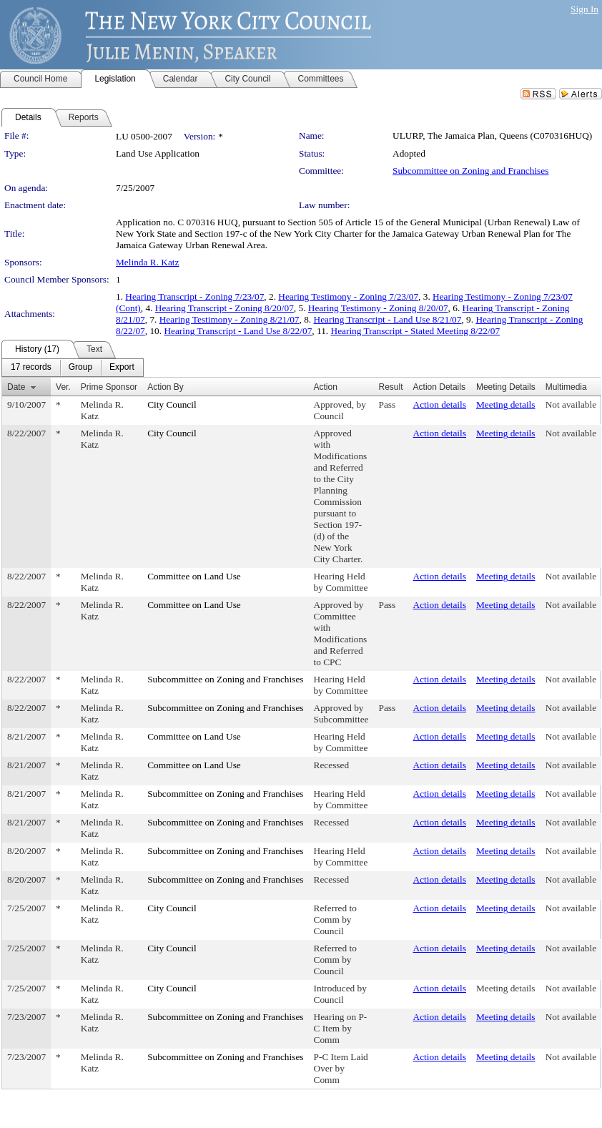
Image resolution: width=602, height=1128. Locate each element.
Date (16, 387)
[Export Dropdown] (122, 367)
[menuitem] (31, 367)
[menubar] (72, 367)
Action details (439, 404)
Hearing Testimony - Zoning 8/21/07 (229, 319)
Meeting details (506, 404)
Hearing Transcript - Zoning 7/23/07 (194, 296)
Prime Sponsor (109, 387)
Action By (165, 387)
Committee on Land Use (194, 576)
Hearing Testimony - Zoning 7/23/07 (348, 296)
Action (325, 387)
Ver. (63, 387)
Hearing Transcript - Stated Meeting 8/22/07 (415, 330)
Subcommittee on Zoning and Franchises (470, 170)
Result (391, 387)
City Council (172, 404)
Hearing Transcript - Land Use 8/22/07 (238, 330)
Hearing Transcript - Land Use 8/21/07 (388, 319)
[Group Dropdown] (80, 367)
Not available (571, 404)
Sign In (584, 9)
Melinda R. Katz (147, 262)
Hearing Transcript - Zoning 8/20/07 (224, 308)
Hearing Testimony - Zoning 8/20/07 (378, 308)
